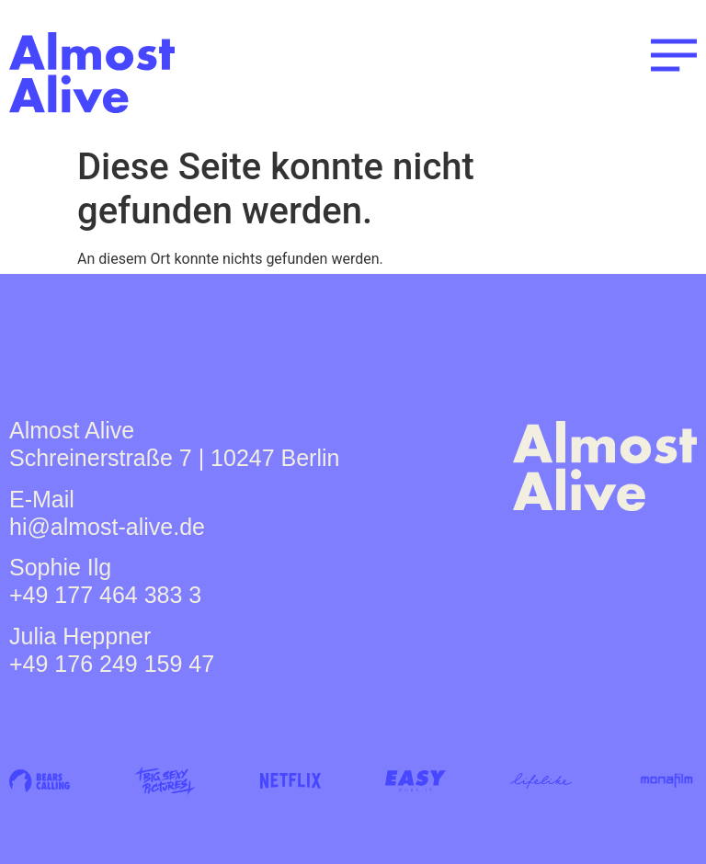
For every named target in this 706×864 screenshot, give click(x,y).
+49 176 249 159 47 (111, 663)
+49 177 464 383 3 (105, 595)
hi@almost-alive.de (107, 527)
